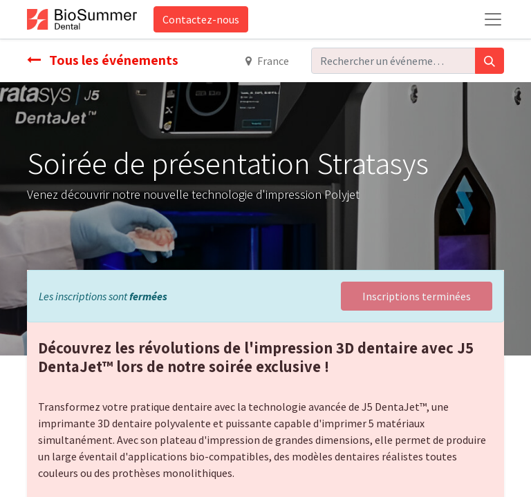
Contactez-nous (200, 19)
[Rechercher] (489, 61)
